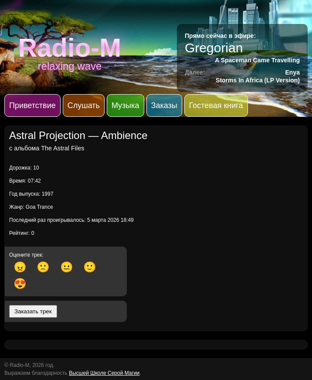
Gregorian (214, 48)
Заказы (164, 105)
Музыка (125, 105)
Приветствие (32, 105)
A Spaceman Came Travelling (257, 60)
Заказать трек (33, 311)
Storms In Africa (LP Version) (258, 80)
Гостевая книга (216, 105)
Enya (292, 72)
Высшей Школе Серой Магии (104, 373)
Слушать (84, 105)
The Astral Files (62, 148)
